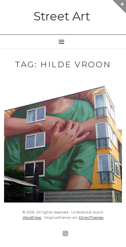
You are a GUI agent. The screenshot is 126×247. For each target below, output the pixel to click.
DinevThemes (91, 217)
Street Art (62, 16)
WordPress (32, 217)
